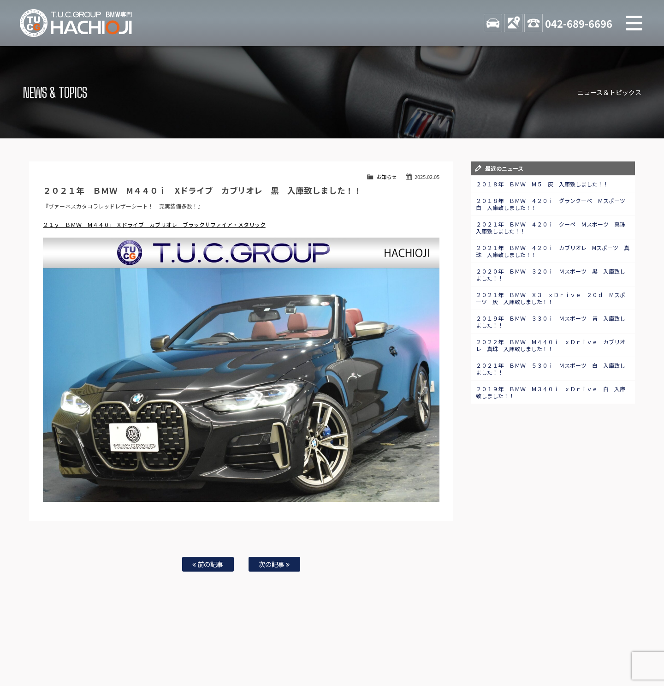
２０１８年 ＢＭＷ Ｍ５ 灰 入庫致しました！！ (542, 184)
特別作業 (304, 649)
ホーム (85, 649)
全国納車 (212, 649)
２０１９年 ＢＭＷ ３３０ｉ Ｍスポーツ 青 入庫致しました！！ (550, 321)
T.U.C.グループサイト (346, 659)
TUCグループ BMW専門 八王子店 (76, 23)
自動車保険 (273, 649)
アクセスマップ (446, 649)
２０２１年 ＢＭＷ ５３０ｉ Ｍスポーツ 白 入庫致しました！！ (550, 368)
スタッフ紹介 (376, 649)
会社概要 (482, 649)
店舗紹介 (410, 649)
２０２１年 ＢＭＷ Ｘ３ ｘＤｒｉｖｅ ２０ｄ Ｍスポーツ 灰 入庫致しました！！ (550, 298)
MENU (634, 23)
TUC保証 (155, 649)
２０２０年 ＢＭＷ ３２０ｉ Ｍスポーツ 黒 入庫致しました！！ (550, 274)
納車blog (305, 659)
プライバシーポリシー (525, 649)
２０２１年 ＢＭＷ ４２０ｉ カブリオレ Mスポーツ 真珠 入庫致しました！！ (552, 251)
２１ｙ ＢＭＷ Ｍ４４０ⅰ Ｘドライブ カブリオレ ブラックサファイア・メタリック (154, 224)
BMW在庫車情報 (119, 649)
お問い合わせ (338, 649)
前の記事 (207, 564)
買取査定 (241, 649)
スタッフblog (572, 649)
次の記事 (274, 564)
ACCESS (513, 23)
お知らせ (386, 176)
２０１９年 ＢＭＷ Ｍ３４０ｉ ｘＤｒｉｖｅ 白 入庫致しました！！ (550, 392)
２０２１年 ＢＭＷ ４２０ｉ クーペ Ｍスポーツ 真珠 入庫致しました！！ (553, 227)
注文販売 (183, 649)
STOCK (493, 23)
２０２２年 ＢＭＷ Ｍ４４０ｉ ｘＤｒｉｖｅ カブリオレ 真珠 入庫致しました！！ (550, 345)
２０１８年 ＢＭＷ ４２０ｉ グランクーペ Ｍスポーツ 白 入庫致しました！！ (553, 204)
